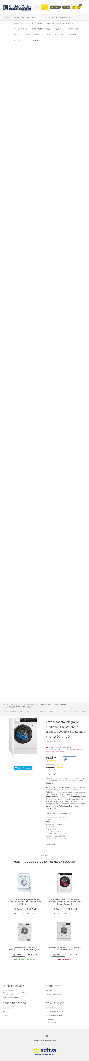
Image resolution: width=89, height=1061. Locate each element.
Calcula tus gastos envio (69, 759)
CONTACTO (6, 1015)
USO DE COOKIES (51, 1023)
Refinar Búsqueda (23, 768)
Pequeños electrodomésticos (28, 23)
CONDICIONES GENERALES (54, 1011)
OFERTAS (49, 991)
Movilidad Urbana (22, 35)
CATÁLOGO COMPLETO (53, 994)
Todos (7, 17)
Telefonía (59, 29)
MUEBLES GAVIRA (8, 1008)
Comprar (19, 909)
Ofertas (55, 7)
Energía (35, 40)
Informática (73, 29)
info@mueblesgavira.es (11, 997)
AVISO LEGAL (50, 1019)
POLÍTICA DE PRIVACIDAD (54, 1015)
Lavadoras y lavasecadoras (53, 704)
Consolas (59, 35)
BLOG (4, 1011)
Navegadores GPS (43, 35)
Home (5, 704)
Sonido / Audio (20, 29)
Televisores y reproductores (59, 23)
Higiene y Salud (20, 40)
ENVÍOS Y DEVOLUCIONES (54, 1008)
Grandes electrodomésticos (27, 17)
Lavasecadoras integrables (19, 707)
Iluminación (74, 35)
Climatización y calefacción (57, 17)
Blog (66, 7)
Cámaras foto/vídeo (41, 29)
